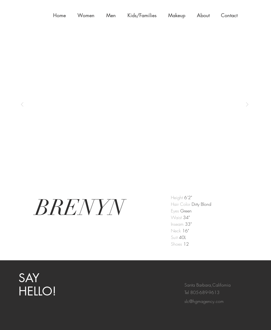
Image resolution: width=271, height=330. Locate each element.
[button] (178, 15)
